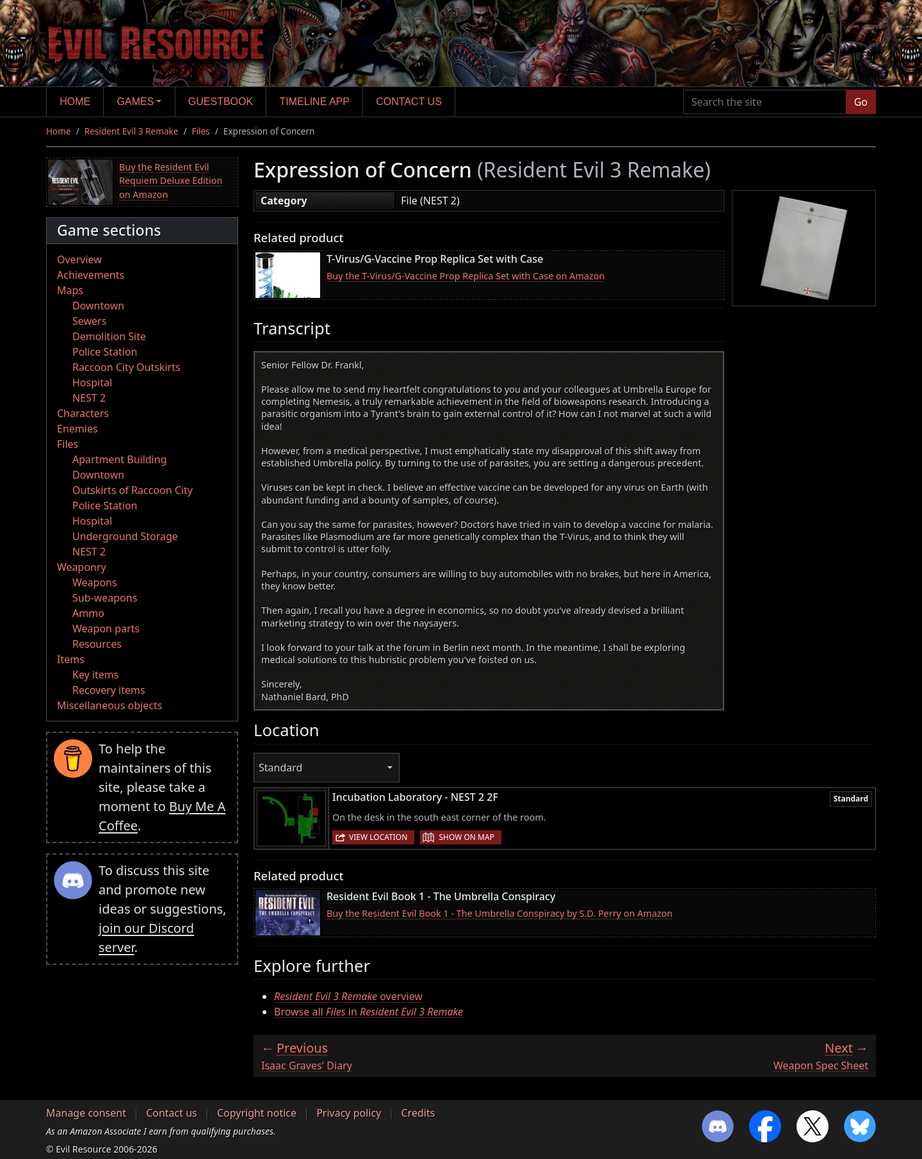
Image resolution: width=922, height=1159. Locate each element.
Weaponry (81, 567)
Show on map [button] (466, 837)
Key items (95, 675)
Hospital (92, 382)
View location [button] (378, 837)
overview (348, 996)
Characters (83, 413)
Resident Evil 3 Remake (132, 131)
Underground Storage (125, 536)
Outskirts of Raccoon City (132, 490)
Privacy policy (348, 1113)
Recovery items (108, 690)
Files (201, 131)
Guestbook (220, 101)
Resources (97, 644)
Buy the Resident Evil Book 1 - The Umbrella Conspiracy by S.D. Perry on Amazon (499, 913)
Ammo (88, 613)
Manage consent (86, 1113)
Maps (70, 290)
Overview (79, 259)
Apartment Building (119, 459)
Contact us (409, 101)
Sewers (89, 321)
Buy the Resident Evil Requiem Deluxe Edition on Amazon (170, 181)
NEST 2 (89, 398)
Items (71, 659)
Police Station (105, 352)
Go (861, 102)
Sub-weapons (104, 598)
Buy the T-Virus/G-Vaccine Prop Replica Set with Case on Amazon (465, 276)
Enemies (77, 429)
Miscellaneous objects (109, 705)
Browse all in (368, 1012)
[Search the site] (764, 102)
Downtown (98, 306)
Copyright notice (256, 1113)
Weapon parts (106, 628)
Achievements (90, 275)
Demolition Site (109, 336)
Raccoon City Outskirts (126, 367)
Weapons (94, 582)
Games (135, 101)
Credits (418, 1113)
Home (75, 101)
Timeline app (315, 101)
